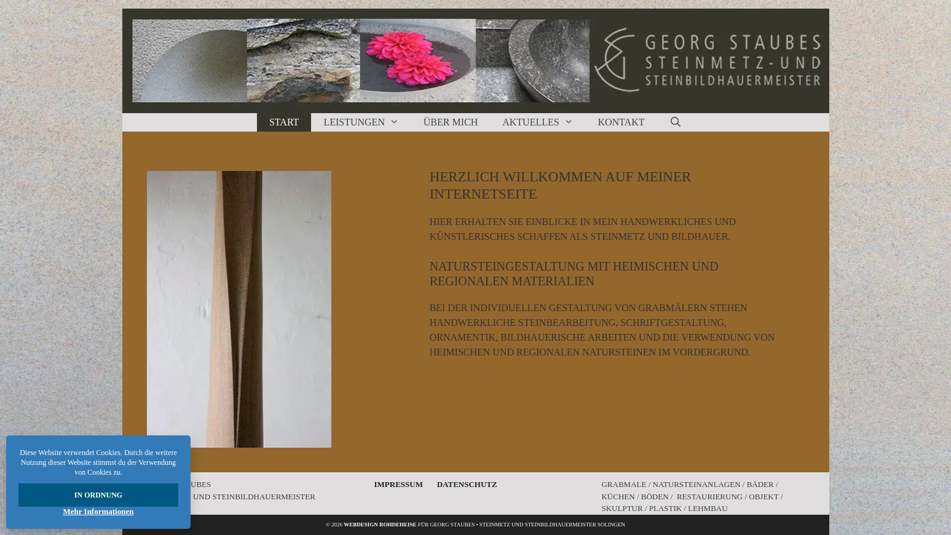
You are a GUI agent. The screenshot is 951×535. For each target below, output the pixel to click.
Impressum (398, 484)
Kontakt (621, 122)
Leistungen (367, 122)
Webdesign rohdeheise (380, 524)
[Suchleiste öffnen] (675, 122)
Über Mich (451, 122)
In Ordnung (98, 495)
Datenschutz (467, 484)
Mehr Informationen (98, 511)
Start (284, 122)
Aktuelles (543, 122)
